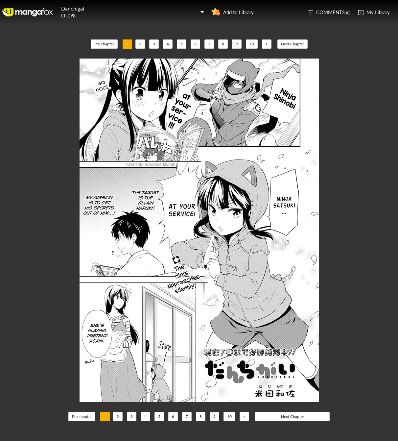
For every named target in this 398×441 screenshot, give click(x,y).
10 (251, 43)
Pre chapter (104, 43)
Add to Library (238, 12)
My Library (378, 12)
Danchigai (72, 8)
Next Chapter (292, 43)
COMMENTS (333, 12)
